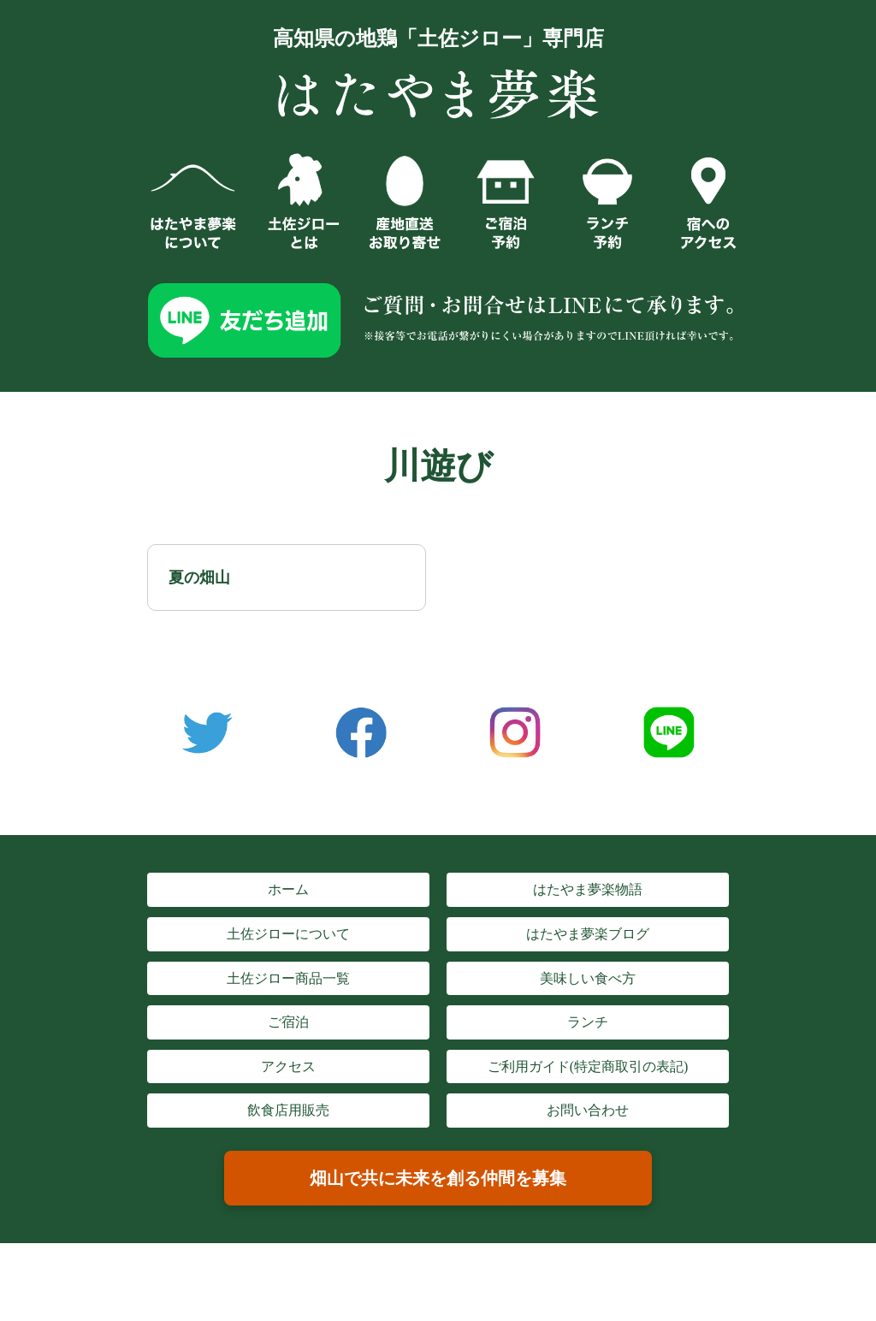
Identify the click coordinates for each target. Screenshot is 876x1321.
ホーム (288, 889)
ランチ (587, 1022)
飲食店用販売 (288, 1110)
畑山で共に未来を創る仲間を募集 (438, 1178)
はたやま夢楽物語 (587, 889)
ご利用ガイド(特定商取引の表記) (588, 1066)
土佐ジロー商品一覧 (288, 978)
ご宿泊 (288, 1022)
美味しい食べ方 (588, 978)
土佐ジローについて (288, 934)
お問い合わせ (588, 1110)
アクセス (288, 1066)
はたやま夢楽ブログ (587, 934)
